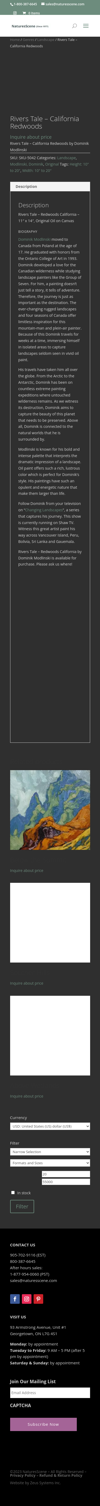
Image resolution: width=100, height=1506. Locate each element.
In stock (24, 1192)
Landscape (45, 39)
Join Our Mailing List (33, 1382)
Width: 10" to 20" (36, 170)
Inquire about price (31, 137)
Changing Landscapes (44, 509)
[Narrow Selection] (50, 1151)
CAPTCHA (20, 1405)
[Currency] (50, 1126)
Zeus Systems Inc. (45, 1482)
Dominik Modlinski (34, 239)
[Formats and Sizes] (50, 1163)
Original (52, 164)
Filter (22, 1206)
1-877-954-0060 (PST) (29, 1274)
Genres (28, 39)
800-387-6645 (22, 1261)
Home (15, 39)
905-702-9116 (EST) (28, 1255)
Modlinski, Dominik (26, 164)
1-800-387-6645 (25, 4)
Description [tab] (26, 186)
